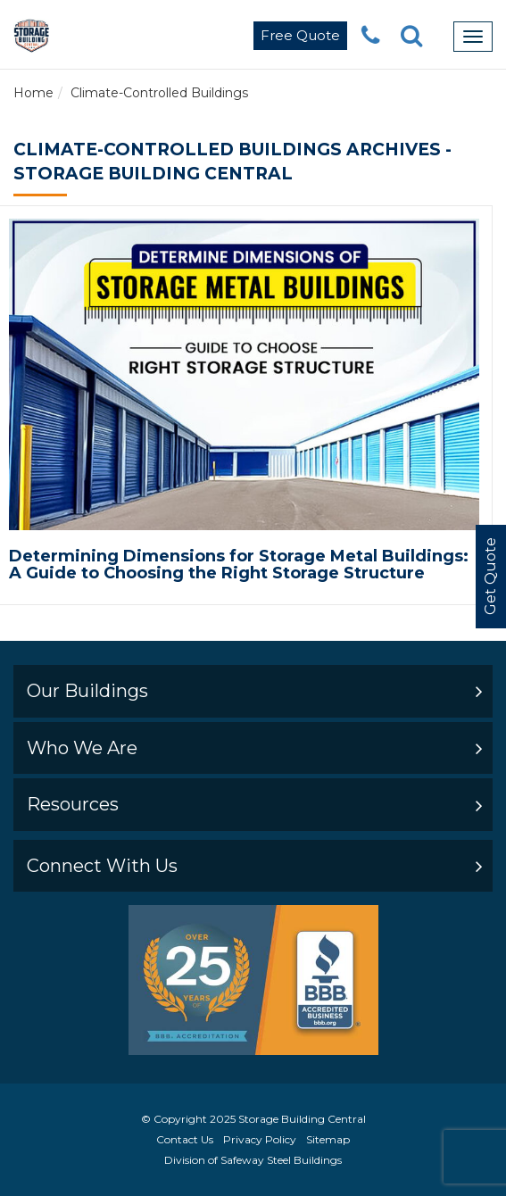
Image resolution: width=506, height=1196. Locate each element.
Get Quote (490, 577)
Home (33, 93)
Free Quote (300, 35)
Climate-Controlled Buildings (159, 93)
